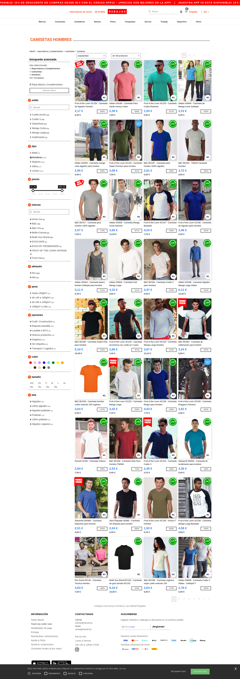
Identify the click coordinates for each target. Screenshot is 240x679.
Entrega (35, 626)
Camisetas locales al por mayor (46, 642)
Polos (113, 21)
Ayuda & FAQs (38, 634)
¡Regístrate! (158, 620)
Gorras (148, 21)
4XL (47, 381)
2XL (31, 381)
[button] (181, 12)
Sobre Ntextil (37, 613)
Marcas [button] (36, 198)
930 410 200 (81, 630)
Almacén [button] (37, 260)
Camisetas (60, 21)
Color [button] (35, 350)
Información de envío (81, 12)
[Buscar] (162, 11)
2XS (32, 377)
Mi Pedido (100, 12)
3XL (39, 381)
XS (39, 377)
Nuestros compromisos (42, 638)
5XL (55, 381)
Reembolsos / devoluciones (44, 630)
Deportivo (182, 21)
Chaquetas (130, 21)
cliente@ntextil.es (83, 617)
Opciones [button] (37, 308)
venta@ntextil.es (83, 623)
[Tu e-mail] (135, 620)
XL (64, 377)
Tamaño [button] (36, 371)
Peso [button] (35, 280)
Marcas (42, 21)
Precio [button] (35, 173)
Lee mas (122, 668)
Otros (198, 21)
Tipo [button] (34, 140)
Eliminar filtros (49, 84)
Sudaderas (79, 21)
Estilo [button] (35, 94)
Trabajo (164, 21)
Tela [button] (34, 389)
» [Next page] (209, 49)
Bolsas (97, 21)
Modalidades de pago (41, 622)
